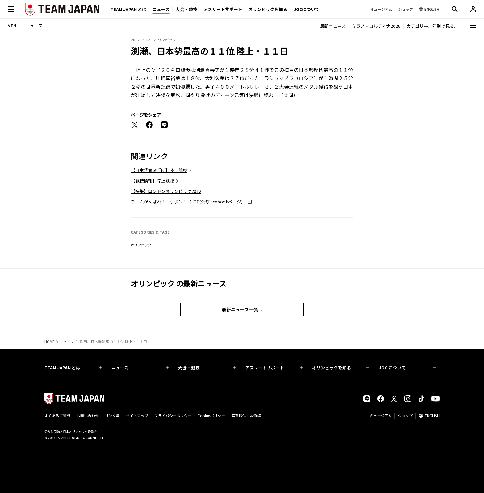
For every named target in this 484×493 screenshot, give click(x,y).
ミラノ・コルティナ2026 (376, 26)
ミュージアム (381, 415)
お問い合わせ (88, 415)
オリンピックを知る (267, 9)
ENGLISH (432, 415)
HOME (49, 341)
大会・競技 (207, 367)
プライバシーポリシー (172, 415)
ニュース (160, 9)
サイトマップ (137, 415)
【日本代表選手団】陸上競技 (159, 170)
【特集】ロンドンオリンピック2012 (166, 191)
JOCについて (306, 9)
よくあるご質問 (57, 415)
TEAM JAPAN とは (73, 367)
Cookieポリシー (211, 415)
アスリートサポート (222, 9)
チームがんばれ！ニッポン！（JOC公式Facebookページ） (188, 202)
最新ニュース (333, 26)
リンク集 (112, 415)
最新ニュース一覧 (240, 309)
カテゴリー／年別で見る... (432, 26)
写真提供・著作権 (246, 415)
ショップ (405, 415)
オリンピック (141, 244)
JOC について (407, 367)
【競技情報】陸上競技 (152, 181)
